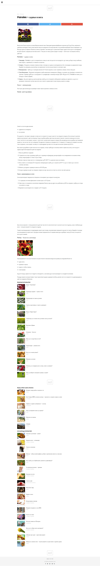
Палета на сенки (30, 514)
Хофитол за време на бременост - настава (36, 404)
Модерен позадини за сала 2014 (33, 508)
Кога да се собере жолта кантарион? (34, 528)
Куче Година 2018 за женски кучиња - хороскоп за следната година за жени (44, 397)
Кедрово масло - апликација (33, 440)
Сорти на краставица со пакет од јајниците (36, 305)
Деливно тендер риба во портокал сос (35, 390)
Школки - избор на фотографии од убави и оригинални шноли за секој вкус (44, 454)
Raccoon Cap (30, 487)
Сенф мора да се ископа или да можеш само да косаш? (39, 318)
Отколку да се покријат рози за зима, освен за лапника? (39, 366)
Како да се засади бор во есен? (33, 339)
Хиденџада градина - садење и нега (34, 291)
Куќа (18, 14)
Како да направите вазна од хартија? (34, 410)
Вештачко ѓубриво (30, 325)
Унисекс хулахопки (30, 447)
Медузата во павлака (31, 417)
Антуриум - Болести (31, 332)
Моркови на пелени (30, 359)
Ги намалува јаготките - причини (34, 467)
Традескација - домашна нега (33, 345)
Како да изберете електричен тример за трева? (37, 372)
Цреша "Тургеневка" (31, 285)
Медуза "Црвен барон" (31, 312)
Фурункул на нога (30, 474)
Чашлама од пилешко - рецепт (33, 433)
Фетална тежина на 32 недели (33, 521)
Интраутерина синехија (31, 501)
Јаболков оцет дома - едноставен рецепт (35, 535)
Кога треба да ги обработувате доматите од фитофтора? (39, 460)
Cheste (28, 424)
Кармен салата (29, 494)
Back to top (50, 559)
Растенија (22, 14)
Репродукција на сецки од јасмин (34, 298)
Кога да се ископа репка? (32, 352)
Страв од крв (29, 481)
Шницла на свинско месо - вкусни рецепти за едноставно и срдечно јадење (44, 541)
